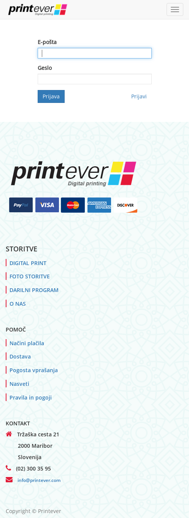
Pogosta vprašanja (34, 370)
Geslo (45, 67)
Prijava (51, 96)
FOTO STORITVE (30, 276)
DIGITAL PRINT (28, 263)
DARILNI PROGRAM (34, 290)
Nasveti (19, 383)
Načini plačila (27, 343)
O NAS (18, 303)
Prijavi (139, 96)
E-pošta (47, 42)
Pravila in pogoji (31, 397)
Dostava (20, 356)
